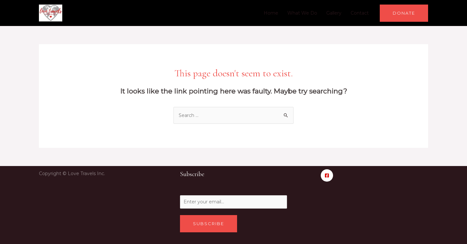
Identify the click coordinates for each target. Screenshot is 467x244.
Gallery (333, 13)
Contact (360, 13)
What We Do (302, 13)
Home (271, 13)
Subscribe (208, 223)
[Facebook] (327, 175)
